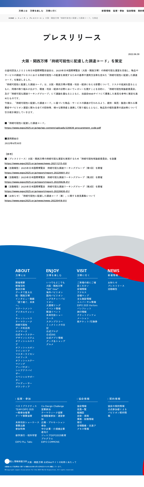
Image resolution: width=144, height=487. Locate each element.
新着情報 (106, 10)
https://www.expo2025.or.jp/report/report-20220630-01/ (37, 191)
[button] (134, 236)
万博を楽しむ (36, 10)
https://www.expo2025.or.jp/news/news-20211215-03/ (36, 163)
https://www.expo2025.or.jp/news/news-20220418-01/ (36, 200)
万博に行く (51, 10)
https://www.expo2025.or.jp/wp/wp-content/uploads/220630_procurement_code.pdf (53, 127)
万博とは (23, 10)
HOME (11, 18)
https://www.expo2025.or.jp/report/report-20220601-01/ (37, 172)
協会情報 (131, 10)
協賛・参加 (118, 10)
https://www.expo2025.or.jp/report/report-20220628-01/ (37, 181)
